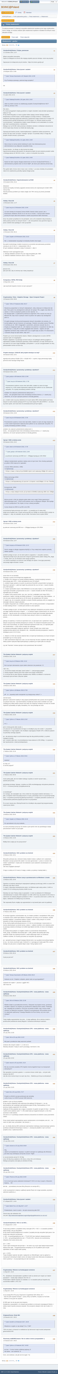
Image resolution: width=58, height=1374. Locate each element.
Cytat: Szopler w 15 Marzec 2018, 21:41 (17, 819)
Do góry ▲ (54, 1371)
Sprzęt (5, 440)
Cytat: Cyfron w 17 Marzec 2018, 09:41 (16, 756)
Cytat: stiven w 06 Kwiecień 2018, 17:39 (17, 446)
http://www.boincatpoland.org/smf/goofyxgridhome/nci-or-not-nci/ (28, 1215)
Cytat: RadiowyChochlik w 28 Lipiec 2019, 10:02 (19, 99)
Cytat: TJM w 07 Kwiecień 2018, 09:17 (16, 304)
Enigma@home (8, 1315)
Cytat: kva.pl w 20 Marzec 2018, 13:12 (16, 661)
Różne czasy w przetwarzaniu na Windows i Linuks (33, 877)
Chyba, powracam (22, 50)
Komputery (6, 280)
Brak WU (17, 1315)
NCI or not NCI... (22, 1222)
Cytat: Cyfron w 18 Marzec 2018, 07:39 (16, 690)
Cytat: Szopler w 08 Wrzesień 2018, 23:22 (17, 236)
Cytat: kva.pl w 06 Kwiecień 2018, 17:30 (18, 381)
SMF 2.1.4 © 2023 (5, 1371)
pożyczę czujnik (28, 654)
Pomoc (40, 1371)
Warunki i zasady (46, 1371)
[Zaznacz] (10, 468)
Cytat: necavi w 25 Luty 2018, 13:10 (16, 1062)
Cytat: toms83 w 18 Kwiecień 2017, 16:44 (17, 1322)
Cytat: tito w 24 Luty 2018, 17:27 (15, 1092)
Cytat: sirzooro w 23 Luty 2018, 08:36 (16, 1145)
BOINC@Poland (10, 7)
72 (16, 45)
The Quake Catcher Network (12, 654)
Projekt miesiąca (8, 352)
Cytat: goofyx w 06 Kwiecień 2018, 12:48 (18, 451)
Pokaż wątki (15, 37)
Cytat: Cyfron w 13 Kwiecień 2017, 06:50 (17, 1345)
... (15, 45)
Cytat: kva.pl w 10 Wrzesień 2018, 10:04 (17, 207)
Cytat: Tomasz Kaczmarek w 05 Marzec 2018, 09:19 (20, 975)
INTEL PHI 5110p (17, 280)
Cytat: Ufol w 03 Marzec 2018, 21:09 (16, 1000)
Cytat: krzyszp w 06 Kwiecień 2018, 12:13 (17, 545)
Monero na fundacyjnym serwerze (24, 1270)
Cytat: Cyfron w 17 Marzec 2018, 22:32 (16, 719)
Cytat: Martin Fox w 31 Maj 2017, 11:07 (17, 1206)
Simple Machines (15, 1371)
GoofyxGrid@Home (9, 50)
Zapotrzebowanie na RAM (25, 180)
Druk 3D (11, 201)
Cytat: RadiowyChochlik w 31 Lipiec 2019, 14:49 (19, 140)
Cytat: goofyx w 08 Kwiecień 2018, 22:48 (17, 376)
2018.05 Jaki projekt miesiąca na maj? (27, 352)
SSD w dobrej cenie (15, 440)
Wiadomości (5, 37)
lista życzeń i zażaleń (23, 69)
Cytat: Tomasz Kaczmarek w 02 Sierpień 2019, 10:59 (20, 76)
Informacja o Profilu (8, 20)
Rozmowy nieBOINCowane (12, 1338)
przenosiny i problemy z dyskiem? (28, 370)
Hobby (5, 201)
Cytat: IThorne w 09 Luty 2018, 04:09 (16, 1177)
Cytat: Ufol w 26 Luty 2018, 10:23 (15, 1037)
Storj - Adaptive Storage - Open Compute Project (28, 297)
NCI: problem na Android (25, 853)
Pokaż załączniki (24, 37)
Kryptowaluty (7, 297)
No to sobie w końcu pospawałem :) (33, 1338)
